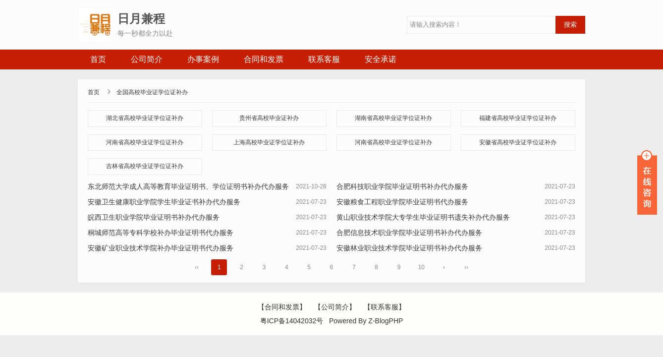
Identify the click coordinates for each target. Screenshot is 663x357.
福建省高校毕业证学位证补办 (517, 118)
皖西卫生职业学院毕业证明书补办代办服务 (154, 217)
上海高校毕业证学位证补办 (269, 142)
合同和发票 (263, 59)
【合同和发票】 (282, 307)
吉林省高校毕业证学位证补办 (144, 166)
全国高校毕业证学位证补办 (152, 92)
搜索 (570, 24)
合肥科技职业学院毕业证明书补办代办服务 (402, 186)
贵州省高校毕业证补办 (269, 118)
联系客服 (324, 59)
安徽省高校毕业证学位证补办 (517, 142)
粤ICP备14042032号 (292, 321)
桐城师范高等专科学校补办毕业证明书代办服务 (160, 233)
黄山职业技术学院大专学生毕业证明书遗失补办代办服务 (423, 217)
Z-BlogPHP (385, 321)
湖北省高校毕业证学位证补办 (144, 118)
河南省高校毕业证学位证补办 (144, 142)
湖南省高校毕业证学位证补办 (393, 118)
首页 (98, 59)
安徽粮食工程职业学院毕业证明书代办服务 (402, 202)
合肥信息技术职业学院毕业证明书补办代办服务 (409, 233)
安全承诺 (380, 59)
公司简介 (147, 59)
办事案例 (203, 59)
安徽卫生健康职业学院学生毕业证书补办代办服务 (164, 202)
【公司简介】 (335, 307)
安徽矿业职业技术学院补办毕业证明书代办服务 (160, 248)
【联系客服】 (384, 307)
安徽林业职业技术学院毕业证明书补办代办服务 (409, 248)
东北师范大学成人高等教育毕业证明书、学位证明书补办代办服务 (188, 186)
